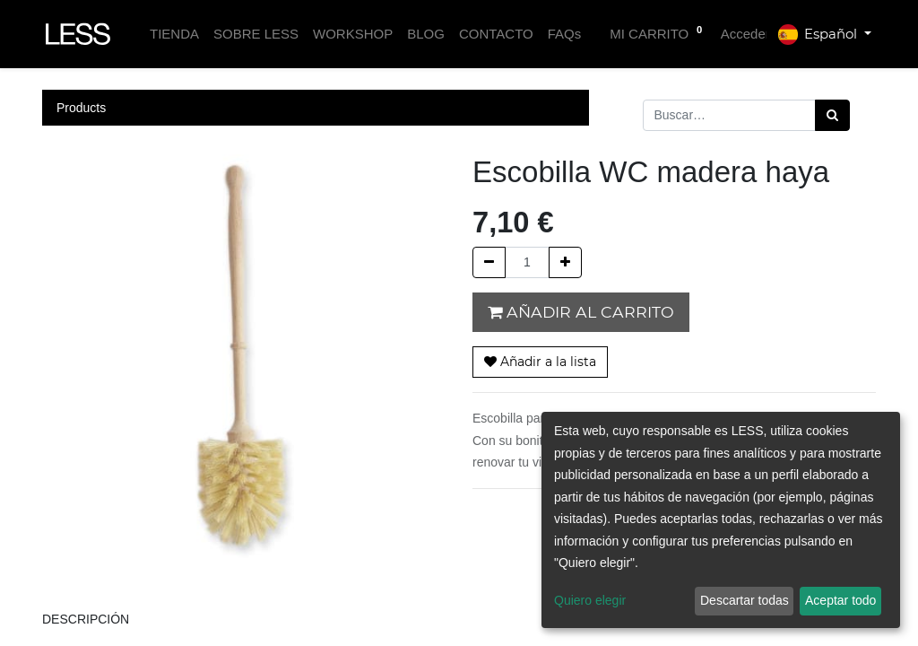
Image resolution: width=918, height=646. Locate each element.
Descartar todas (744, 600)
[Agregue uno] (565, 262)
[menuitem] (174, 34)
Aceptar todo (840, 600)
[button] (540, 362)
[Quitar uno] (489, 262)
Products (81, 107)
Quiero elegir (590, 600)
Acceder (745, 33)
